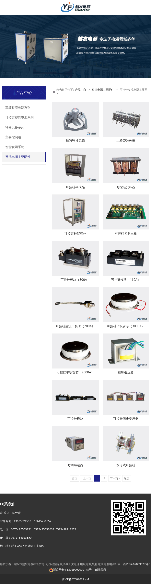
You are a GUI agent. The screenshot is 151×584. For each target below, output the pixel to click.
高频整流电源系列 (17, 107)
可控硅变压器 (125, 187)
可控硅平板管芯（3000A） (126, 326)
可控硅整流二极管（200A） (75, 326)
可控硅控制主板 (126, 233)
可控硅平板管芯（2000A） (75, 372)
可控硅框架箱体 (75, 233)
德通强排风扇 (75, 140)
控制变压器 (126, 372)
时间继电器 (75, 465)
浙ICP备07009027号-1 (75, 579)
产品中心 (80, 89)
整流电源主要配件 (17, 157)
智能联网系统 (14, 147)
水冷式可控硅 (125, 465)
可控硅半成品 (75, 187)
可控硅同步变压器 (125, 418)
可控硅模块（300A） (75, 279)
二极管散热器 (125, 140)
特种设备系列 (14, 127)
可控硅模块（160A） (126, 279)
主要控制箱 (13, 137)
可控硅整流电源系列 (19, 117)
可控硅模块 (75, 418)
